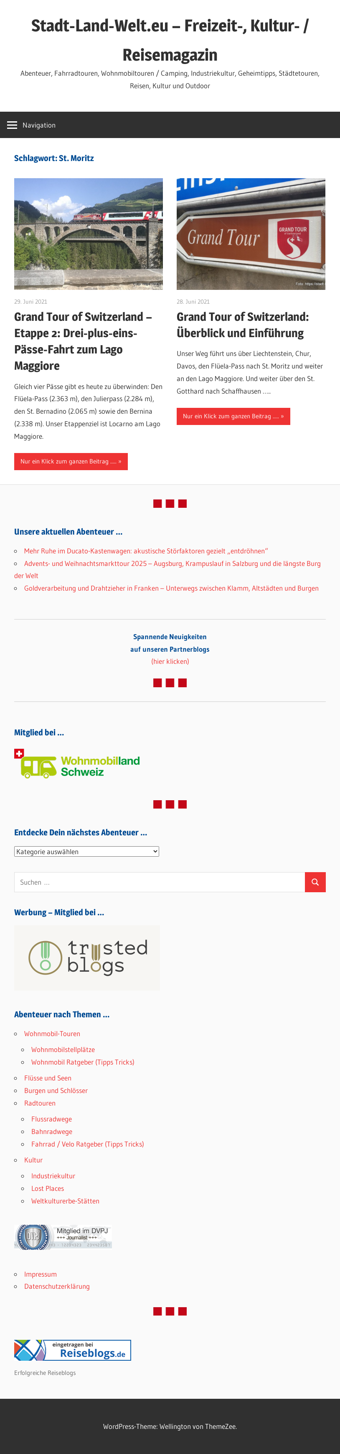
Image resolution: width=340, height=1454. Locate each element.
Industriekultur (53, 1175)
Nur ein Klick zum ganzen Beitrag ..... (68, 461)
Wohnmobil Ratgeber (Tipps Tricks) (82, 1061)
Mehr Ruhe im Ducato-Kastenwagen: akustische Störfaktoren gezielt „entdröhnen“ (146, 550)
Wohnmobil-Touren (52, 1033)
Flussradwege (51, 1118)
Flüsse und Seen (47, 1077)
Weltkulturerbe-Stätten (65, 1200)
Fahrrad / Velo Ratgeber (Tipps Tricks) (87, 1143)
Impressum (40, 1274)
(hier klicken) (170, 649)
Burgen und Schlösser (56, 1090)
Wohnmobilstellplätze (63, 1049)
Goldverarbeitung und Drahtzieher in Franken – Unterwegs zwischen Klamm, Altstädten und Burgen (171, 588)
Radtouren (40, 1102)
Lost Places (47, 1188)
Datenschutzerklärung (57, 1286)
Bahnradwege (51, 1131)
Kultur (33, 1159)
